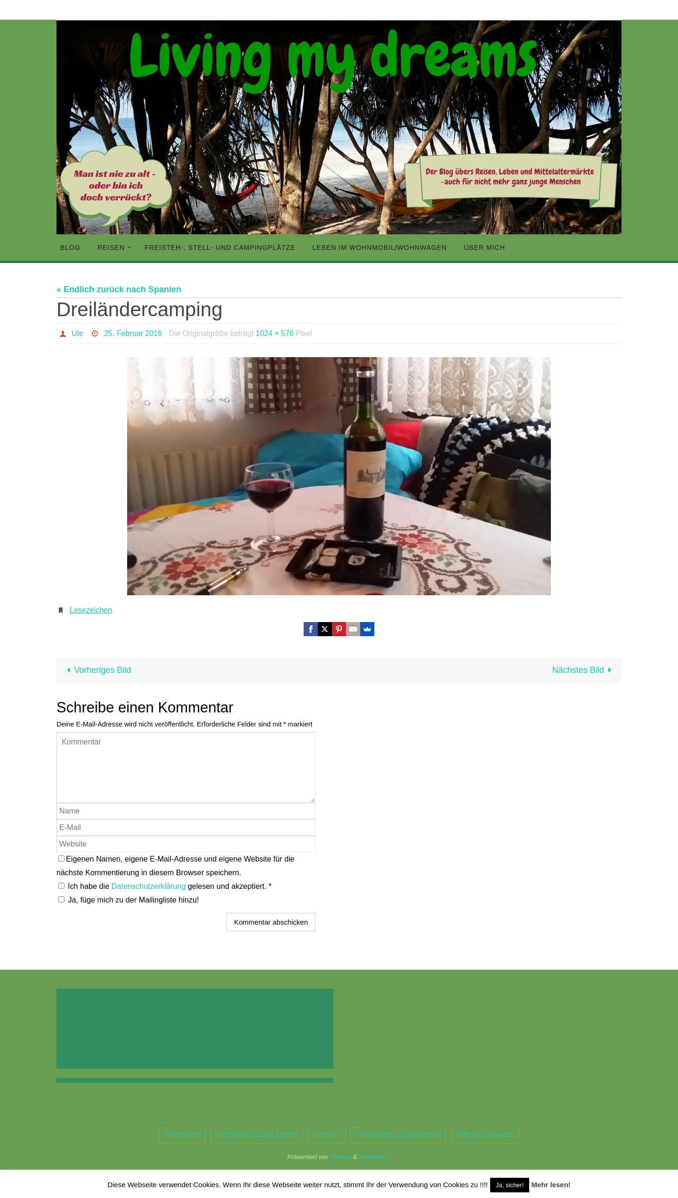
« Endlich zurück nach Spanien (118, 289)
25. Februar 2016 (133, 333)
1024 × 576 (275, 333)
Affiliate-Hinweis (484, 1135)
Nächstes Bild (584, 670)
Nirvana (340, 1156)
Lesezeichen (91, 610)
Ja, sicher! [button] (510, 1185)
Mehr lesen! (550, 1185)
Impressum (182, 1135)
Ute (77, 333)
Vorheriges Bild (96, 670)
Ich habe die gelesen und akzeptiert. (165, 886)
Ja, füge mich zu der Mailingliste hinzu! (128, 899)
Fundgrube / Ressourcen (398, 1135)
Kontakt (326, 1135)
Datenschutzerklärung (150, 886)
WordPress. (375, 1156)
